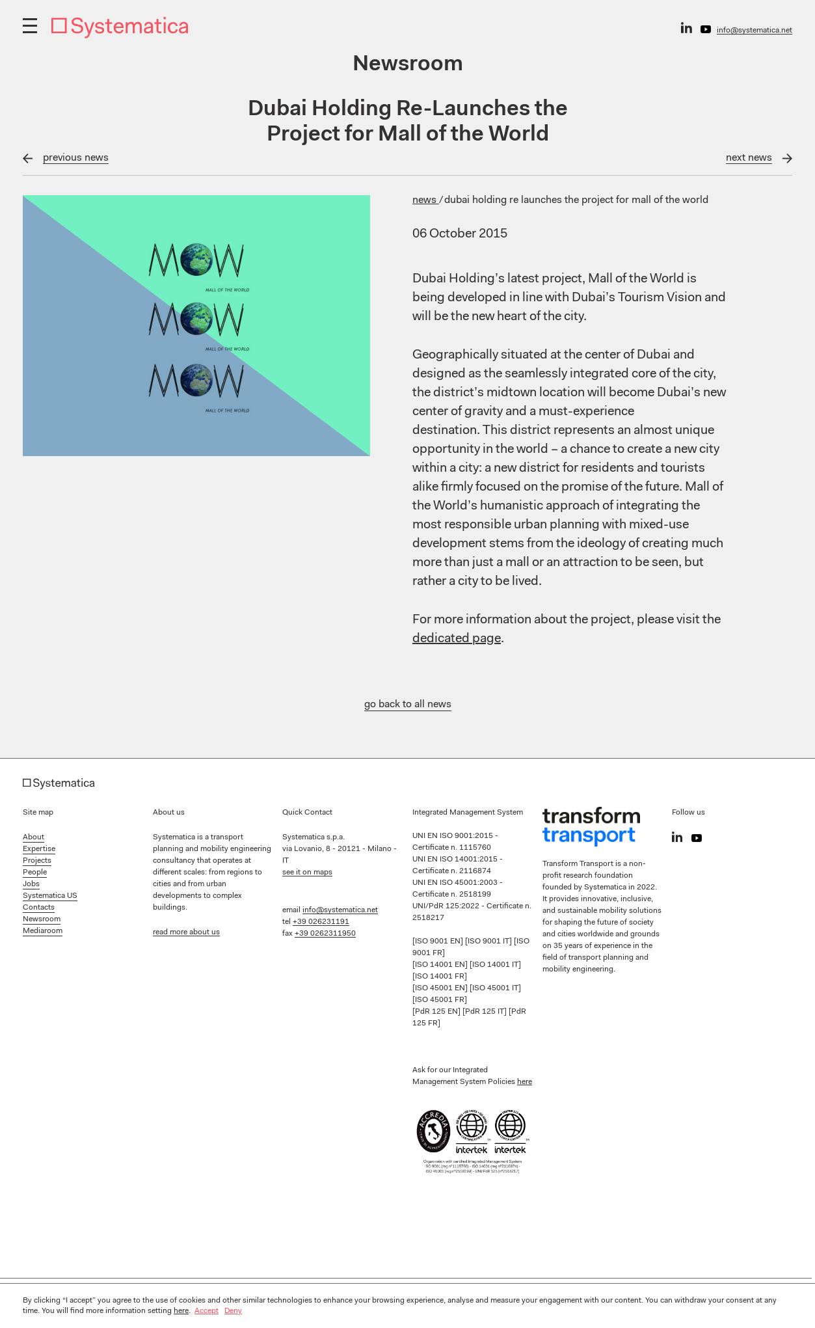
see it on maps (307, 872)
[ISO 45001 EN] (441, 988)
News (425, 200)
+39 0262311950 (325, 934)
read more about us (186, 932)
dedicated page (456, 638)
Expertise (39, 849)
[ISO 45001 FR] (439, 1000)
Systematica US (50, 896)
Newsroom (41, 919)
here (524, 1082)
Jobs (31, 884)
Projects (37, 861)
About (33, 837)
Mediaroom (42, 931)
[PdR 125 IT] (485, 1012)
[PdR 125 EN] (437, 1012)
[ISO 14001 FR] (439, 977)
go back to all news (407, 704)
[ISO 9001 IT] (489, 941)
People (35, 872)
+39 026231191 (321, 922)
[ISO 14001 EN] (441, 965)
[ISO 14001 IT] (495, 965)
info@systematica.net (754, 30)
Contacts (39, 908)
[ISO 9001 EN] (438, 941)
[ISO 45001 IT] (495, 988)
